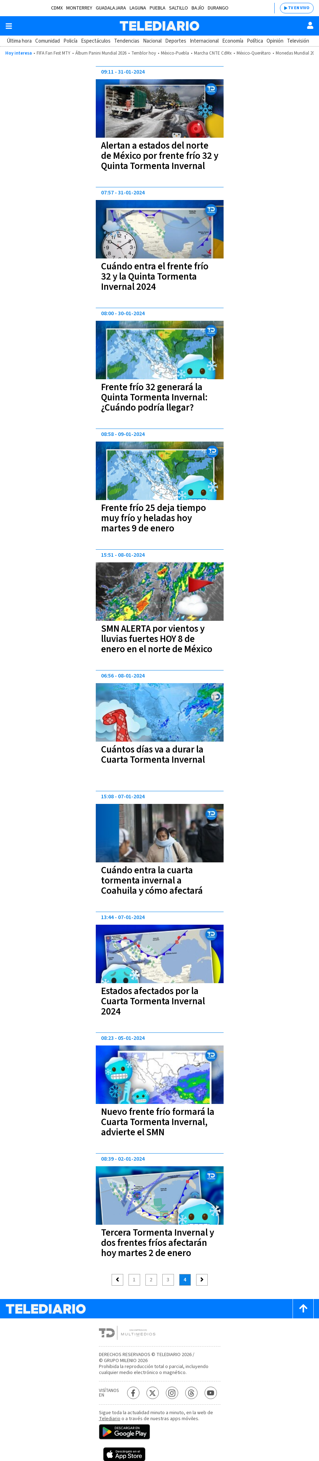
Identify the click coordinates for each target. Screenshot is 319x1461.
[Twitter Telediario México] (152, 1393)
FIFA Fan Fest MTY (53, 53)
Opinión (275, 41)
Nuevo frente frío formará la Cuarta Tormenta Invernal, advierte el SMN (157, 1122)
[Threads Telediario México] (191, 1393)
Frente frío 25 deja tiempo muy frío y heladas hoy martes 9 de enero (153, 518)
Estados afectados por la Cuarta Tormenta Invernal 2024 (153, 1001)
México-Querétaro (254, 53)
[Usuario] (310, 25)
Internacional (204, 41)
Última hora (19, 41)
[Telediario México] (159, 26)
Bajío (198, 8)
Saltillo (178, 8)
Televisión (298, 41)
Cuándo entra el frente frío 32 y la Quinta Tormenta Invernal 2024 (154, 277)
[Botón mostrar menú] (8, 26)
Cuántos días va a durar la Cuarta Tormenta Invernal (153, 755)
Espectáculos (96, 41)
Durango (218, 8)
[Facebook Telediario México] (133, 1393)
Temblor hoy (143, 53)
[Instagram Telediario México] (172, 1393)
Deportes (175, 41)
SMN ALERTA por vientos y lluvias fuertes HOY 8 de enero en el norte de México (156, 639)
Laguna (138, 8)
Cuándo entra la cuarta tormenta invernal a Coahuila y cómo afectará (152, 880)
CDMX (57, 8)
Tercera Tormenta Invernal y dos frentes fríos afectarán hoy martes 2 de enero (157, 1243)
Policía (70, 41)
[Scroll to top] (303, 1308)
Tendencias (126, 41)
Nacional (152, 41)
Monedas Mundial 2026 (297, 53)
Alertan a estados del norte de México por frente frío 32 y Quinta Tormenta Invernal (159, 156)
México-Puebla (175, 53)
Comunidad (47, 41)
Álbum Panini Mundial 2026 (100, 53)
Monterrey (79, 8)
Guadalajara (111, 8)
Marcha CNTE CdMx (213, 53)
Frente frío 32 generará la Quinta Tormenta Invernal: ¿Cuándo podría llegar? (154, 397)
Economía (232, 41)
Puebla (157, 8)
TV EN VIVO (298, 8)
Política (255, 41)
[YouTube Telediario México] (211, 1393)
